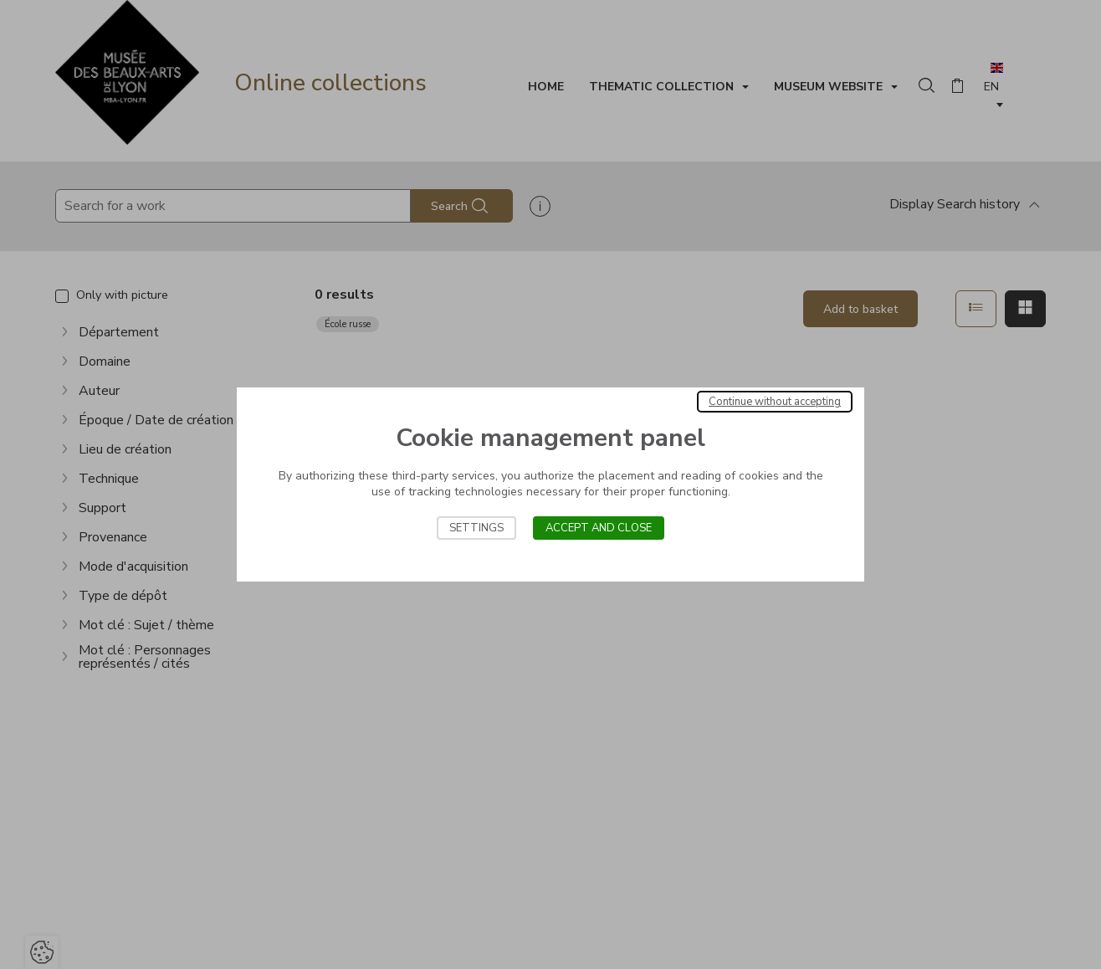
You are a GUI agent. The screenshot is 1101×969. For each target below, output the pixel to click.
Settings (476, 528)
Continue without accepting (775, 401)
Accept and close (598, 528)
